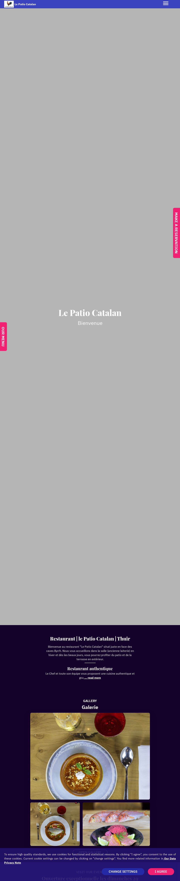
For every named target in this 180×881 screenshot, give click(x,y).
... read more (92, 677)
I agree (161, 872)
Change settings (123, 872)
